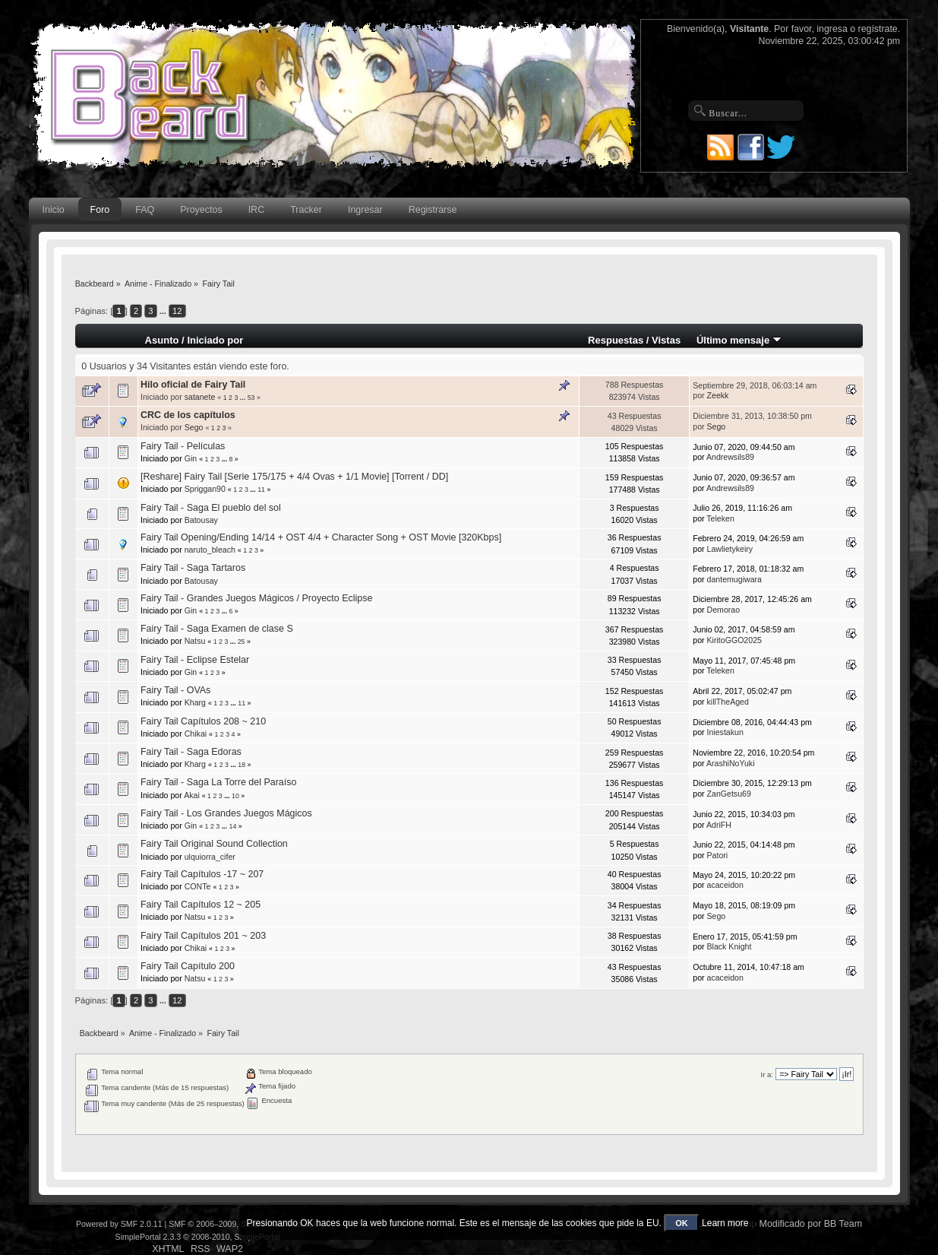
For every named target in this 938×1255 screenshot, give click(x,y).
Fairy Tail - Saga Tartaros (193, 568)
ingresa (832, 29)
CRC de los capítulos (188, 415)
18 (241, 765)
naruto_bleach (210, 549)
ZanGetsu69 (729, 793)
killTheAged (728, 701)
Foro (100, 209)
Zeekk (718, 395)
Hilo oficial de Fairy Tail (193, 384)
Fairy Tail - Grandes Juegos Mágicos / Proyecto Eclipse (256, 598)
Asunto (162, 340)
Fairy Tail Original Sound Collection (214, 843)
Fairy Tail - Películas (183, 446)
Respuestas (615, 340)
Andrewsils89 (730, 456)
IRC (256, 209)
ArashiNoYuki (730, 763)
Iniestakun (725, 732)
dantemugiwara (734, 579)
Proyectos (201, 209)
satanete (200, 396)
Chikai (196, 733)
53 (251, 397)
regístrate (878, 29)
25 (241, 641)
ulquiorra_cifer (210, 856)
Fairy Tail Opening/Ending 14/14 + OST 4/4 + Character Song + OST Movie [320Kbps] (321, 537)
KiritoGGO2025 (734, 640)
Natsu (195, 640)
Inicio (54, 209)
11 (261, 489)
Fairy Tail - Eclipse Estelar (195, 659)
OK (681, 1223)
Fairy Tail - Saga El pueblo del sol (211, 507)
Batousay (201, 520)
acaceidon (725, 884)
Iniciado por (215, 340)
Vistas (666, 340)
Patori (717, 855)
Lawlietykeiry (730, 548)
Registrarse (433, 209)
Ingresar (365, 209)
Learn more (725, 1223)
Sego (194, 427)
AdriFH (718, 824)
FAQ (144, 209)
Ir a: (767, 1074)
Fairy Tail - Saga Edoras (191, 751)
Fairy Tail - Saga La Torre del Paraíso (218, 782)
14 (232, 826)
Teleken (720, 518)
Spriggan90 (205, 488)
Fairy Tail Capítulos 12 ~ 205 (201, 904)
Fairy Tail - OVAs (175, 690)
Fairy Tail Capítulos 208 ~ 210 (203, 721)
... (164, 310)
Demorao (724, 609)
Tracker (306, 209)
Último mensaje (739, 340)
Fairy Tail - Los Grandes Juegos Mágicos (226, 813)
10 (235, 796)
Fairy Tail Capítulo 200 (188, 966)
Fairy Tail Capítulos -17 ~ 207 (202, 874)
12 (177, 310)
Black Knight (729, 946)
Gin (191, 458)
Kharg (195, 702)
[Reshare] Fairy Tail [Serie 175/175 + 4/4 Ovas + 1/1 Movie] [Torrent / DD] (294, 476)
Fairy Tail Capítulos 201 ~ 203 (203, 935)
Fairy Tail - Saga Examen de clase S (217, 628)
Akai (192, 795)
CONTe (198, 886)
